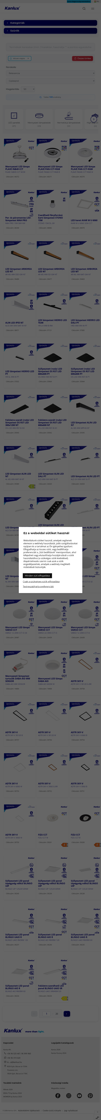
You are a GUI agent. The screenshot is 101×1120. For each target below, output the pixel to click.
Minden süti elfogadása (37, 575)
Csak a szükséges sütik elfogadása (41, 581)
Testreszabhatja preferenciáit (38, 586)
